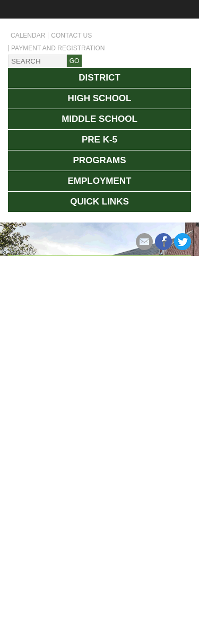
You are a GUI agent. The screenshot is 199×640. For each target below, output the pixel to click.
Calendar (28, 35)
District (99, 78)
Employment (100, 181)
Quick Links (99, 202)
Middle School (99, 119)
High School (100, 98)
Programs (99, 160)
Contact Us (71, 35)
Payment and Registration (58, 48)
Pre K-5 (99, 140)
